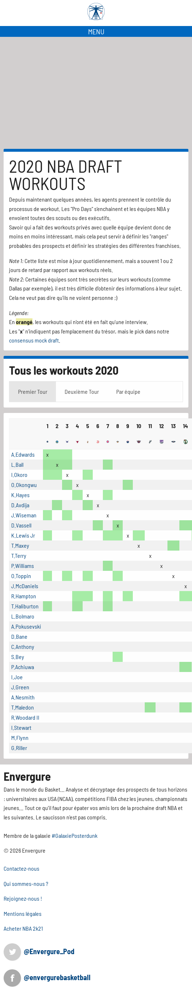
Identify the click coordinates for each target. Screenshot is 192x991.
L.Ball (17, 464)
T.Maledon (22, 707)
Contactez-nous (21, 868)
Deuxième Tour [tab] (82, 391)
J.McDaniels (24, 585)
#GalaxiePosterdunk (74, 835)
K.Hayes (20, 494)
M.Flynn (20, 737)
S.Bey (17, 656)
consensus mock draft (34, 340)
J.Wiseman (23, 515)
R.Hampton (23, 596)
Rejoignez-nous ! (23, 898)
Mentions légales (23, 913)
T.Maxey (20, 545)
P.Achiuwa (22, 666)
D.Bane (19, 636)
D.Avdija (20, 504)
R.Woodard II (25, 717)
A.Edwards (23, 454)
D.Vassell (21, 525)
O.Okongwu (24, 484)
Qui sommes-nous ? (26, 883)
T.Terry (18, 555)
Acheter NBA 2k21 (23, 928)
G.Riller (19, 747)
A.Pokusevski (26, 626)
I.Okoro (19, 474)
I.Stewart (21, 727)
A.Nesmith (23, 697)
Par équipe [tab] (128, 391)
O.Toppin (21, 575)
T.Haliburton (25, 606)
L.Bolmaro (22, 616)
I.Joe (17, 676)
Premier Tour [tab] (32, 391)
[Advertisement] (96, 92)
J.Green (20, 687)
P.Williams (22, 565)
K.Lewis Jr (23, 535)
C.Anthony (22, 646)
